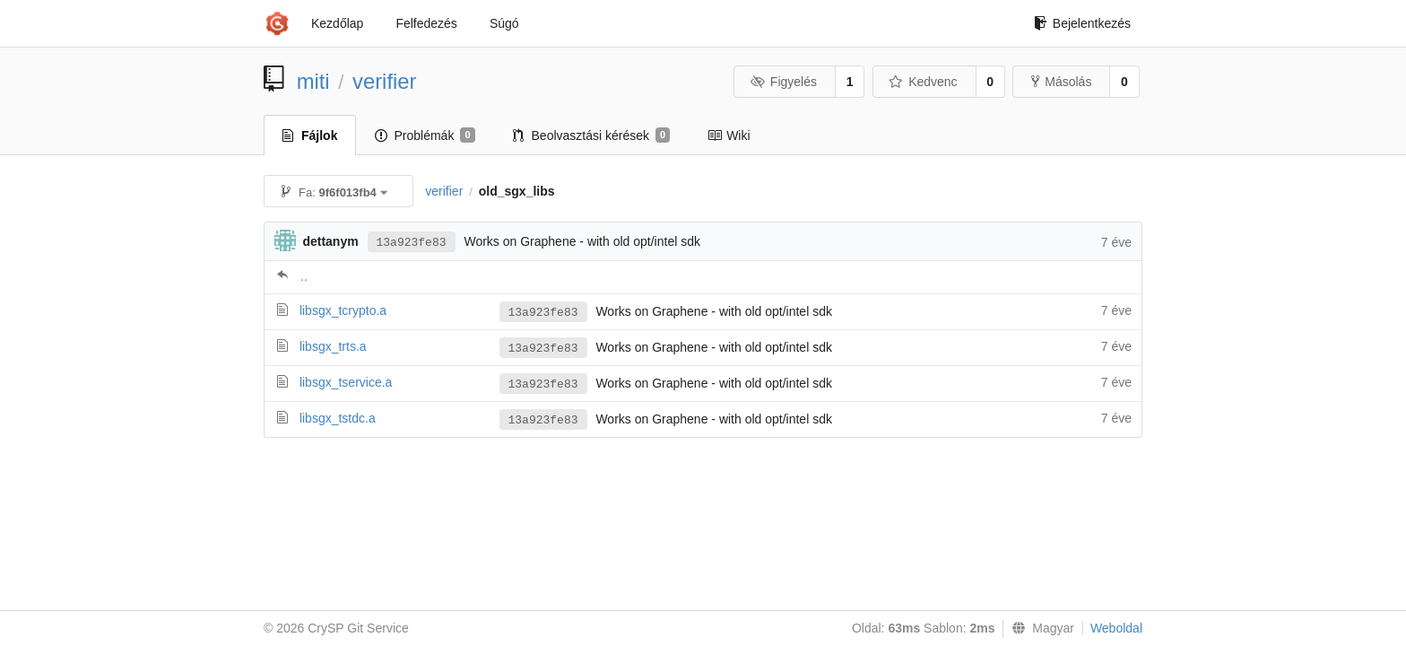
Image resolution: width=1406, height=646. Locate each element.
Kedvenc (923, 81)
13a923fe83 (412, 242)
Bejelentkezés (1082, 23)
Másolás (1061, 81)
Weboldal (1116, 628)
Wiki (728, 135)
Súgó (504, 23)
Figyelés (783, 81)
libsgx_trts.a (333, 346)
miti (313, 81)
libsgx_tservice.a (346, 382)
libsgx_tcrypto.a (342, 310)
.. (304, 276)
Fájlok (309, 135)
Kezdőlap (337, 23)
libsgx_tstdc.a (337, 418)
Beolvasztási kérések (592, 135)
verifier (384, 81)
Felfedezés (425, 23)
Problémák (424, 135)
